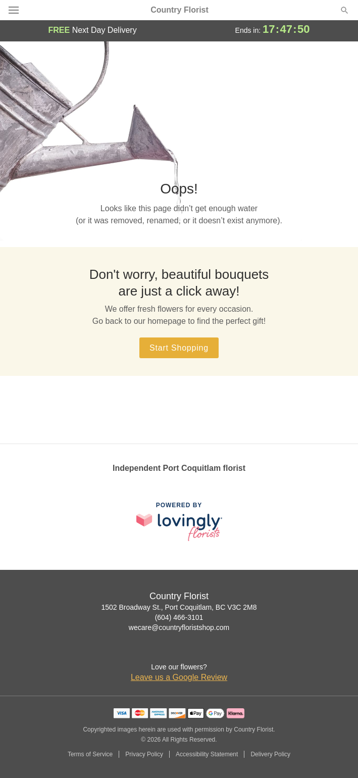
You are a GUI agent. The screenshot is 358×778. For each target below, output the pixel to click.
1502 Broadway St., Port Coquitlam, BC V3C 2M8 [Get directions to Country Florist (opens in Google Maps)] (179, 607)
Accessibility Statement (207, 754)
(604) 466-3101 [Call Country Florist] (179, 617)
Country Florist (179, 10)
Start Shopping (179, 348)
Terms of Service (90, 754)
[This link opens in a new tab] (179, 522)
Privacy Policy (144, 754)
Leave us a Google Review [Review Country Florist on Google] (179, 677)
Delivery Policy (270, 754)
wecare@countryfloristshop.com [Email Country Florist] (179, 627)
